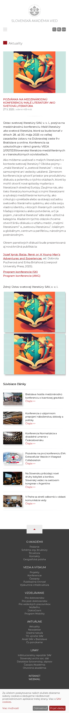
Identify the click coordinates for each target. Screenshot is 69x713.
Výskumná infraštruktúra (34, 585)
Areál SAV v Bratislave (34, 639)
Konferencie (35, 575)
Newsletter (34, 629)
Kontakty (34, 556)
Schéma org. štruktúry (34, 550)
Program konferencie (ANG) (21, 275)
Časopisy (34, 578)
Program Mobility (35, 613)
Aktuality (15, 43)
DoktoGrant (34, 610)
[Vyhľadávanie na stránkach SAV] (54, 29)
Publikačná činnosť (34, 581)
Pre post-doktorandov (34, 601)
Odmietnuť (40, 708)
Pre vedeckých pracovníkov (34, 604)
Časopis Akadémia (34, 664)
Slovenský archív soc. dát (34, 658)
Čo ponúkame (34, 642)
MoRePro (34, 607)
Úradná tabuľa (34, 632)
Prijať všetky (57, 708)
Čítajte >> (30, 401)
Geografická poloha (34, 559)
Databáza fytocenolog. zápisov (34, 661)
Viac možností (10, 708)
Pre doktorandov (34, 597)
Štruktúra (34, 553)
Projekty (34, 572)
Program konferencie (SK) (20, 271)
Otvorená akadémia (34, 667)
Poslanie (34, 546)
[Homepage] (34, 10)
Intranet (34, 676)
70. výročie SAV (34, 636)
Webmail (34, 679)
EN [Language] (64, 29)
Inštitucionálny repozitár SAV (34, 655)
